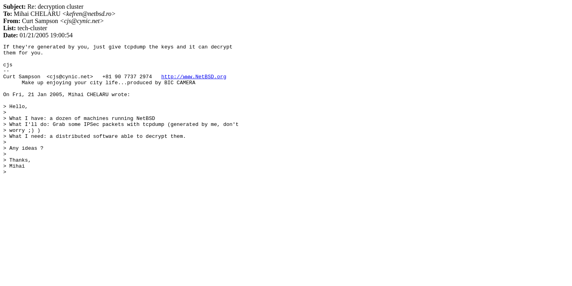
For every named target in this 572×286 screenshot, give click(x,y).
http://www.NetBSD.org (193, 83)
